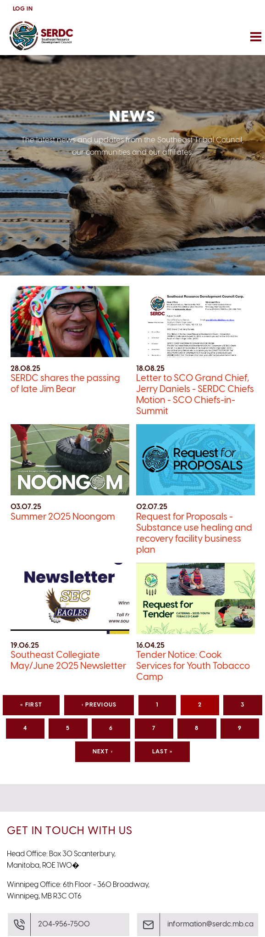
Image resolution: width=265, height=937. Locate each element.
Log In (23, 9)
